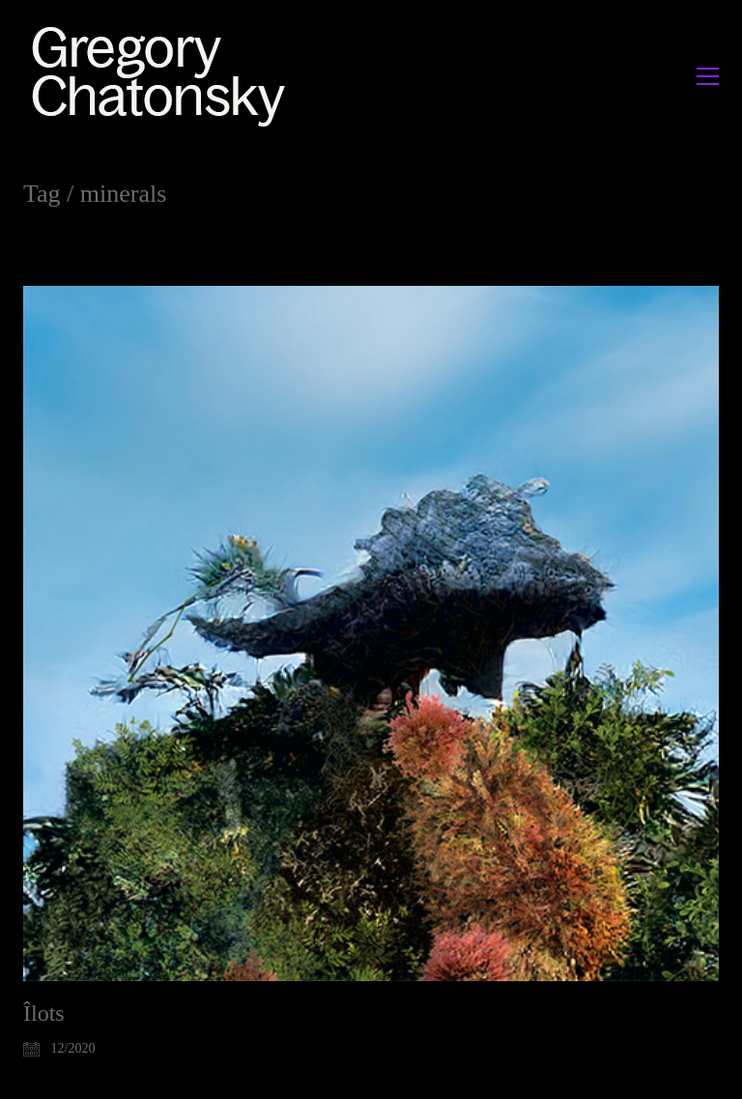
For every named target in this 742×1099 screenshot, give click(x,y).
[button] (708, 76)
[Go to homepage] (163, 75)
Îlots (44, 1013)
